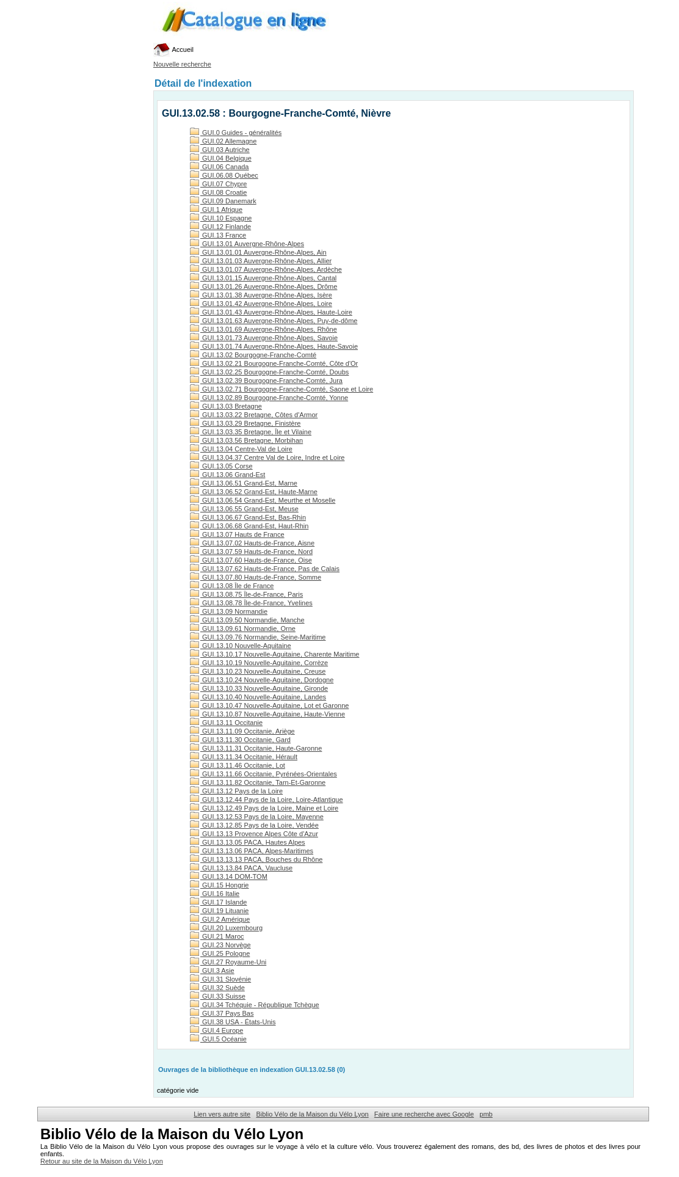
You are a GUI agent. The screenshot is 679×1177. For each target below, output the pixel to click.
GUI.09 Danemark (223, 201)
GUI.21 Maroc (217, 936)
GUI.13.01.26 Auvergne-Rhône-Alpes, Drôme (263, 286)
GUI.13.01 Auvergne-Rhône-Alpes (247, 243)
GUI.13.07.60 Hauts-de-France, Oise (251, 560)
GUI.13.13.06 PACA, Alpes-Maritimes (251, 851)
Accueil (173, 49)
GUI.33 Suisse (217, 996)
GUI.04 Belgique (221, 158)
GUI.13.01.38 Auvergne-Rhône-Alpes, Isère (261, 295)
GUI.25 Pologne (220, 953)
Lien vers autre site (222, 1114)
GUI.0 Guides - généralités (235, 132)
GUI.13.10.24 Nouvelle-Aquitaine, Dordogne (261, 679)
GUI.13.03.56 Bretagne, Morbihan (246, 440)
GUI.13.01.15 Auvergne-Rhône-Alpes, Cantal (263, 278)
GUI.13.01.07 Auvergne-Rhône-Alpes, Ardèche (266, 269)
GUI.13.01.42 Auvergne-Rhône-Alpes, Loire (261, 303)
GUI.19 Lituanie (219, 910)
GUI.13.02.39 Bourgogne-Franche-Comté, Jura (266, 380)
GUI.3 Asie (212, 970)
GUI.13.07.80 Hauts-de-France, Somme (255, 577)
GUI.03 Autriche (220, 149)
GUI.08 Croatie (218, 192)
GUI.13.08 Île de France (232, 585)
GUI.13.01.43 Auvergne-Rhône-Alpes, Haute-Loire (271, 312)
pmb (485, 1114)
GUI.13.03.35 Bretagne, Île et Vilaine (250, 431)
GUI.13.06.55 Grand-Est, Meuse (244, 508)
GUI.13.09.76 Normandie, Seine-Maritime (257, 637)
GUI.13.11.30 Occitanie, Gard (240, 739)
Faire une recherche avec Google (424, 1114)
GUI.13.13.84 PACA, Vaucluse (241, 868)
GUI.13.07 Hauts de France (237, 534)
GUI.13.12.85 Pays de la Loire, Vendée (254, 825)
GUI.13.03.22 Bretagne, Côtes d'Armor (254, 414)
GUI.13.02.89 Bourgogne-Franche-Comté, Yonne (269, 397)
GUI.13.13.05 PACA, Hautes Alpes (247, 842)
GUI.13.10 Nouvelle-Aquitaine (240, 645)
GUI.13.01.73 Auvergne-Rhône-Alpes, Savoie (264, 337)
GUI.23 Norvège (220, 945)
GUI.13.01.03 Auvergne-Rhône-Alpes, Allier (261, 260)
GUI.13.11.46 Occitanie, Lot (237, 765)
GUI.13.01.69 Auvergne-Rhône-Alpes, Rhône (263, 329)
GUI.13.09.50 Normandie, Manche (247, 620)
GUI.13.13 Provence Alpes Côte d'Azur (254, 833)
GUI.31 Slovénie (220, 979)
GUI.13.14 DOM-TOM (228, 876)
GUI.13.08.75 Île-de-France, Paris (246, 594)
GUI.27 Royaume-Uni (228, 962)
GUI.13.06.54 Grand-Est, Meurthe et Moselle (262, 500)
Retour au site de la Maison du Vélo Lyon (101, 1161)
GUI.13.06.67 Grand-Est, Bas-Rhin (248, 517)
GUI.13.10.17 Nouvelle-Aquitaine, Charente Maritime (274, 654)
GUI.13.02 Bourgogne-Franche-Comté (253, 355)
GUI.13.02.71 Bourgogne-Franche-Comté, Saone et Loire (281, 389)
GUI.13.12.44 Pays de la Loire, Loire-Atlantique (266, 799)
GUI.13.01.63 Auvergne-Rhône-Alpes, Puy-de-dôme (273, 320)
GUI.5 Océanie (218, 1039)
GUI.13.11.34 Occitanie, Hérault (243, 756)
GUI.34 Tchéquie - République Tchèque (254, 1004)
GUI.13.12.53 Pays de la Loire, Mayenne (257, 816)
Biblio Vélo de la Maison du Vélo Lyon (312, 1114)
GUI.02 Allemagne (223, 141)
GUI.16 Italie (214, 893)
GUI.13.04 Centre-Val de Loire (241, 449)
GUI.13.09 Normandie (228, 611)
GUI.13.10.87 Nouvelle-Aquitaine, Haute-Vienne (267, 714)
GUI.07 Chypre (218, 184)
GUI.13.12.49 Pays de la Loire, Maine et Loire (264, 808)
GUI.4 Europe (216, 1030)
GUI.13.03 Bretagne (226, 406)
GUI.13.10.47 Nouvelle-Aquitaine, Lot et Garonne (269, 705)
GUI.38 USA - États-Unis (232, 1022)
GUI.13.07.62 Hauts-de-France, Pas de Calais (265, 568)
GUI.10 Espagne (221, 218)
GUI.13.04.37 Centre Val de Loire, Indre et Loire (267, 457)
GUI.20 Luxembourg (226, 927)
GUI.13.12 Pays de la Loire (236, 791)
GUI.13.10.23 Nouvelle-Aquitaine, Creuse (257, 671)
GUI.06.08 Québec (224, 175)
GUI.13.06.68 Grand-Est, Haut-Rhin (249, 526)
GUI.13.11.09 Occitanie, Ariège (242, 731)
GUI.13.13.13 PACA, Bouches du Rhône (256, 859)
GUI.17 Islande (218, 902)
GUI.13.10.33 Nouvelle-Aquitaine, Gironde (259, 688)
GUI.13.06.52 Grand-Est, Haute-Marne (254, 491)
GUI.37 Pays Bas (221, 1013)
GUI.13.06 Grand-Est (227, 474)
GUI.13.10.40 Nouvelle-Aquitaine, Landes (258, 697)
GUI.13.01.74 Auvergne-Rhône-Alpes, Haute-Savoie (274, 346)
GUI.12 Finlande (220, 226)
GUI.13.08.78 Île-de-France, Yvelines (251, 603)
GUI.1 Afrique (216, 209)
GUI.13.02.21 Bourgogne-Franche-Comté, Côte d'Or (274, 363)
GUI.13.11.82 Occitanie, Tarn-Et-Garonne (257, 782)
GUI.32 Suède (217, 987)
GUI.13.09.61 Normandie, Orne (243, 628)
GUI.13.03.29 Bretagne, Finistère (245, 423)
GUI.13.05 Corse (221, 466)
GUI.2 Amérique (220, 919)
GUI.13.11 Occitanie (226, 722)
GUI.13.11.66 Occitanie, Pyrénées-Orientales (263, 774)
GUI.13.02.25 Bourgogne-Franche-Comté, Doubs (269, 372)
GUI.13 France (218, 235)
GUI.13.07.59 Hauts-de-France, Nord (251, 551)
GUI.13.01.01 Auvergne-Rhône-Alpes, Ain (258, 252)
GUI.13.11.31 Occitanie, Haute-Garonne (256, 748)
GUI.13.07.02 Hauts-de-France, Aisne (252, 543)
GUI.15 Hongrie (219, 885)
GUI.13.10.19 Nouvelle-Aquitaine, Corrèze (259, 662)
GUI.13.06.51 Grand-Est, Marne (243, 483)
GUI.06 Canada (219, 166)
